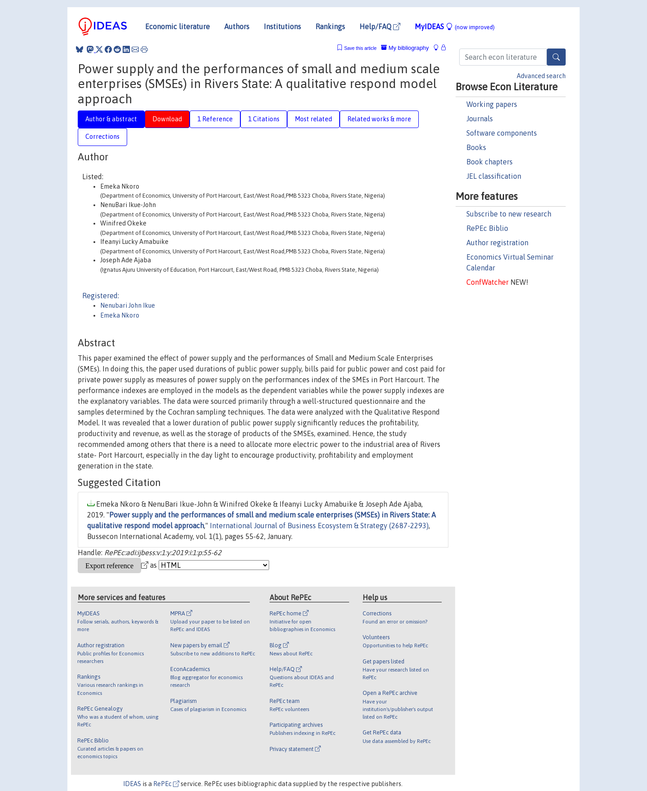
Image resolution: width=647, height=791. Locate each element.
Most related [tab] (313, 119)
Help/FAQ (379, 26)
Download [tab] (167, 119)
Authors (236, 26)
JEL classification (493, 176)
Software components (501, 133)
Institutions (282, 26)
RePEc (166, 783)
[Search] (556, 57)
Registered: (100, 296)
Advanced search (541, 76)
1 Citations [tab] (263, 119)
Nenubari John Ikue (127, 305)
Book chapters (489, 162)
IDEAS (132, 783)
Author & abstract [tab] (111, 119)
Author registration (497, 243)
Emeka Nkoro (119, 315)
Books (476, 147)
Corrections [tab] (102, 136)
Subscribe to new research (508, 214)
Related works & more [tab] (379, 119)
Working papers (491, 104)
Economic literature (177, 26)
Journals (479, 119)
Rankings (330, 26)
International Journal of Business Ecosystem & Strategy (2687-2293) (319, 525)
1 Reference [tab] (215, 119)
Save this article (360, 48)
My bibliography (405, 47)
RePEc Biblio (487, 228)
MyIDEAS (455, 26)
